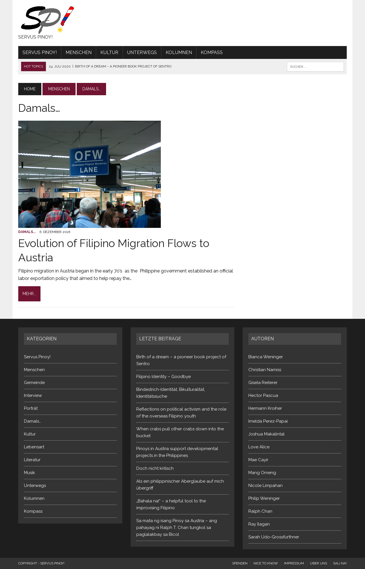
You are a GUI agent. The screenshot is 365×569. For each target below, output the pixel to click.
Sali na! (340, 563)
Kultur (109, 52)
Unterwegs (142, 52)
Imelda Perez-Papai (268, 421)
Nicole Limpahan (265, 485)
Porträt (31, 408)
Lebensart (34, 446)
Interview (33, 395)
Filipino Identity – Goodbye (163, 376)
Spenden (240, 563)
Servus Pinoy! (40, 52)
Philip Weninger (264, 498)
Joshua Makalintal (266, 434)
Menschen (79, 52)
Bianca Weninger (265, 356)
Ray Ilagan (259, 524)
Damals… (32, 421)
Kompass (212, 52)
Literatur (32, 459)
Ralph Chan (260, 511)
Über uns (318, 563)
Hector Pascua (263, 395)
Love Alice (258, 446)
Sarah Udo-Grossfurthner (273, 537)
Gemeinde (34, 382)
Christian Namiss (264, 369)
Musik (29, 472)
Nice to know (266, 563)
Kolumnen (179, 52)
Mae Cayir (258, 459)
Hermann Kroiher (265, 408)
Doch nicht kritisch (155, 468)
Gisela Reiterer (262, 382)
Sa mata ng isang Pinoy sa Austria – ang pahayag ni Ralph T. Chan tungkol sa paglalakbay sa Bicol (176, 527)
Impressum (294, 563)
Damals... (27, 232)
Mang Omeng (262, 472)
